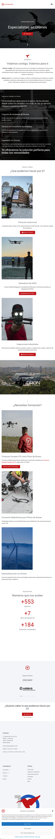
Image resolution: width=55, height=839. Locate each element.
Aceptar (27, 824)
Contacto (5, 776)
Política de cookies (19, 836)
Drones (4, 779)
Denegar (27, 828)
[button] (52, 811)
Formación (6, 770)
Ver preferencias (28, 833)
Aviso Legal (37, 836)
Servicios (6, 773)
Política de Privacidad (29, 836)
